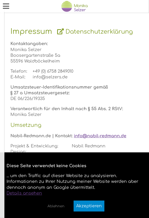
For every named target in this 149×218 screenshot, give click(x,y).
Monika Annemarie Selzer (29, 3)
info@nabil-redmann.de (100, 136)
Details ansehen (24, 193)
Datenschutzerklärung (95, 31)
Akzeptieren (89, 206)
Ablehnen (55, 206)
